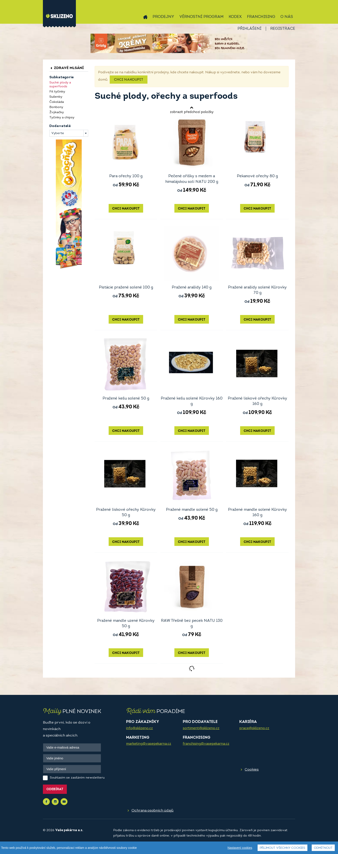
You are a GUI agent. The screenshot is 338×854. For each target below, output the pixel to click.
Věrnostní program (201, 17)
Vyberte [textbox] (57, 133)
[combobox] (68, 133)
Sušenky (55, 97)
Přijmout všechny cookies (282, 848)
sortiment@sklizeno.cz (201, 728)
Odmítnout (323, 848)
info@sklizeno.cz (139, 728)
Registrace (282, 29)
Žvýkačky (56, 112)
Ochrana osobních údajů (152, 810)
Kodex (235, 17)
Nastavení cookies (240, 847)
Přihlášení (249, 29)
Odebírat (54, 789)
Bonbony (56, 107)
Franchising (261, 17)
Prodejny (163, 17)
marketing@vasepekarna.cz (148, 744)
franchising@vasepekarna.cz (206, 744)
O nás (286, 17)
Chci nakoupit (128, 79)
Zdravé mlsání (66, 68)
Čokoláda (56, 102)
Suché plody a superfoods (60, 84)
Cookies (252, 769)
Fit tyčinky (57, 91)
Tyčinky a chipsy (61, 117)
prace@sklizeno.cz (254, 728)
